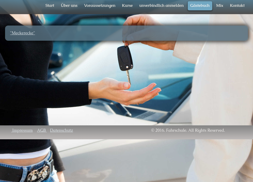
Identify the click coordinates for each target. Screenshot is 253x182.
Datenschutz (61, 130)
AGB (42, 130)
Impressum (22, 130)
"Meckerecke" (22, 33)
